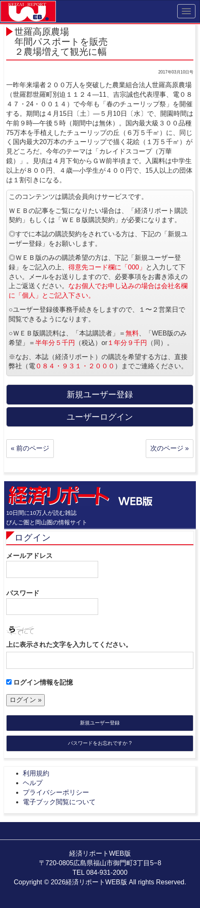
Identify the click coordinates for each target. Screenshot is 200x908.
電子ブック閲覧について (59, 801)
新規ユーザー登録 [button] (100, 394)
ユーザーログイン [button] (100, 416)
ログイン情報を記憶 (39, 682)
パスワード (52, 602)
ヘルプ (33, 782)
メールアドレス (52, 565)
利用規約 (36, 773)
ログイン (32, 537)
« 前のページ (30, 448)
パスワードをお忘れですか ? (100, 743)
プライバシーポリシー (56, 792)
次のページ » (169, 448)
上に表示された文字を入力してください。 (69, 644)
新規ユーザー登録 (100, 723)
